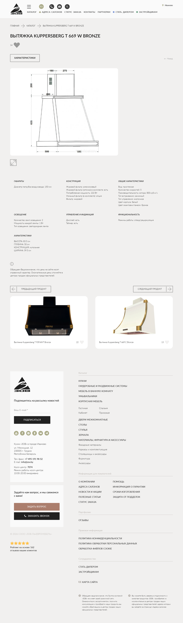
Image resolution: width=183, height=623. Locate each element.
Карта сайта (88, 582)
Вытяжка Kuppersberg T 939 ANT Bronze (32, 343)
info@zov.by (27, 463)
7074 (30, 468)
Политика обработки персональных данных (108, 544)
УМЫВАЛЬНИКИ (88, 396)
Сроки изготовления (126, 492)
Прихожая (104, 413)
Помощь (118, 482)
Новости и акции (90, 492)
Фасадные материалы (90, 445)
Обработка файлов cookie (95, 549)
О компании (87, 482)
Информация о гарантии (129, 487)
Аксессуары (85, 464)
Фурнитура (84, 459)
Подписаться (32, 420)
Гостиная (83, 409)
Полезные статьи (90, 497)
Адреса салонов (50, 12)
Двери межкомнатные (93, 420)
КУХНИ (83, 381)
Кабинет (83, 413)
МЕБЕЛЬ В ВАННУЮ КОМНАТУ (96, 391)
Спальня (103, 409)
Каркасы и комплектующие (93, 450)
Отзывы (83, 520)
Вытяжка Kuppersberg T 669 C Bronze (116, 343)
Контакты (89, 12)
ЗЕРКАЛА (84, 435)
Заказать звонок (36, 516)
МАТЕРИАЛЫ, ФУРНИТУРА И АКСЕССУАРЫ (102, 440)
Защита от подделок (126, 497)
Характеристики (25, 58)
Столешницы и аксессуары (93, 455)
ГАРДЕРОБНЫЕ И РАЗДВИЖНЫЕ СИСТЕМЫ (103, 386)
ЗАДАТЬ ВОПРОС (36, 507)
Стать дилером (123, 12)
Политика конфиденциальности (100, 538)
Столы (83, 425)
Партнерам (104, 12)
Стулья (83, 430)
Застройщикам (146, 12)
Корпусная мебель (90, 401)
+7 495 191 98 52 (34, 460)
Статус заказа (72, 12)
